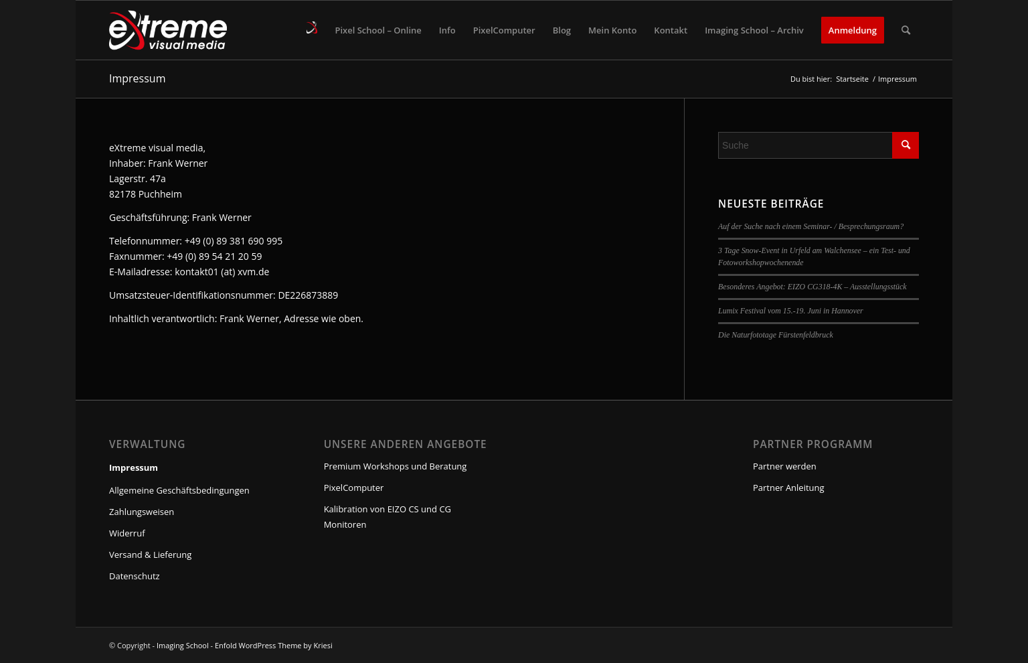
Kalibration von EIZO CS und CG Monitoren (387, 516)
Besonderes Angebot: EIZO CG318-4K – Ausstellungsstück (812, 286)
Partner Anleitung (789, 488)
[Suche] (906, 30)
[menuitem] (312, 30)
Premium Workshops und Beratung (395, 466)
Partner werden (785, 466)
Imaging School (183, 645)
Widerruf (127, 533)
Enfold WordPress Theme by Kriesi (274, 645)
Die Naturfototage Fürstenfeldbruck (775, 335)
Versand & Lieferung (150, 554)
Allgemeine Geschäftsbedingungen (179, 490)
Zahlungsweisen (141, 512)
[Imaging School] (168, 30)
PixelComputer (354, 488)
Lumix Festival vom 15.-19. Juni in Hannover (790, 310)
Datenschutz (134, 576)
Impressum (137, 78)
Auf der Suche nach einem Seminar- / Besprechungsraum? (811, 226)
